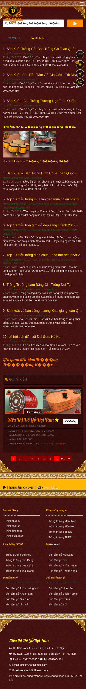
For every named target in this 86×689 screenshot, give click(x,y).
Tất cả (14, 38)
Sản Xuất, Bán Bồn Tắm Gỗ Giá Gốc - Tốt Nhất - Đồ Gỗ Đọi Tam (45, 75)
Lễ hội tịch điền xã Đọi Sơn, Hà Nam (35, 337)
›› (69, 458)
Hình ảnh (38, 38)
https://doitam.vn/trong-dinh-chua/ (22, 177)
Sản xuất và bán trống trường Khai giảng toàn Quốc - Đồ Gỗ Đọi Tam (45, 311)
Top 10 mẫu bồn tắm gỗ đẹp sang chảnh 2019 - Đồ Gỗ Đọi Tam (45, 225)
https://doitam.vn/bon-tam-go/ (20, 79)
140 (63, 458)
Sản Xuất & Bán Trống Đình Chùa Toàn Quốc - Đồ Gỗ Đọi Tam (45, 173)
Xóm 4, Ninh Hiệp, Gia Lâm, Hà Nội (43, 648)
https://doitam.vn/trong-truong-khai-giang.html (29, 315)
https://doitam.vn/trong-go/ (18, 53)
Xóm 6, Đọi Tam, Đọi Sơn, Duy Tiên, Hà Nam (50, 653)
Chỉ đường (70, 421)
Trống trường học (14, 536)
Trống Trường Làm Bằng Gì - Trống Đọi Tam (40, 285)
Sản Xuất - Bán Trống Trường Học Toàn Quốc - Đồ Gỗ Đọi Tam (45, 101)
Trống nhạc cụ (13, 521)
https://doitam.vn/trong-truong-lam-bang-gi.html (30, 289)
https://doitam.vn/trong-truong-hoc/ (23, 105)
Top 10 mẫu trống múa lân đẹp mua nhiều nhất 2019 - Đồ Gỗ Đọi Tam (45, 199)
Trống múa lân (13, 526)
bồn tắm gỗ (55, 544)
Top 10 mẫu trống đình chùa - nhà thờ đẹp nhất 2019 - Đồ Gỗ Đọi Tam (45, 255)
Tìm (75, 23)
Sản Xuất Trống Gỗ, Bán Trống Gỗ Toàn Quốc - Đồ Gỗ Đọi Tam (45, 49)
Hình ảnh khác (36, 161)
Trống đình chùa (14, 531)
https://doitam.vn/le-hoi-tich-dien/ (21, 341)
